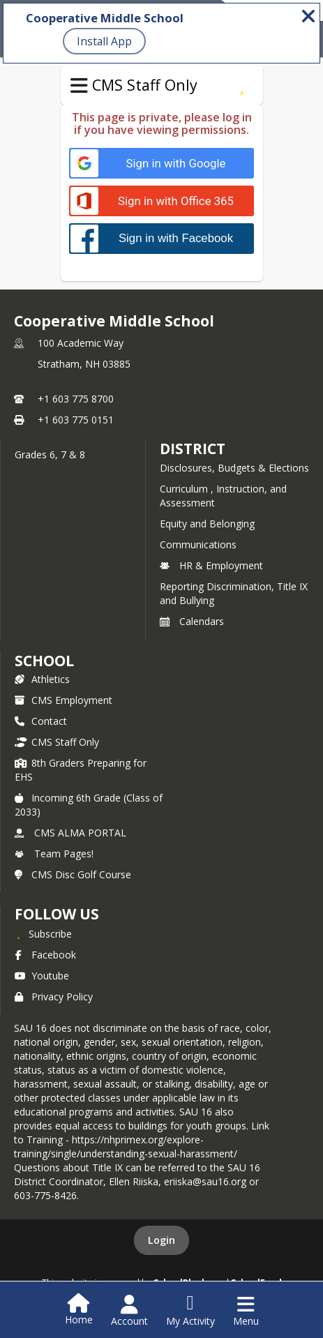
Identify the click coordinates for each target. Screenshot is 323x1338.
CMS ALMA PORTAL (70, 832)
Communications (198, 544)
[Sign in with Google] (161, 163)
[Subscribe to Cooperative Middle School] (43, 933)
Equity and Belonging (207, 523)
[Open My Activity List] (190, 1310)
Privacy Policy (54, 996)
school (44, 660)
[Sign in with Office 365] (161, 201)
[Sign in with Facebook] (161, 238)
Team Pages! (54, 853)
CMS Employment (63, 700)
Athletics (42, 679)
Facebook (45, 954)
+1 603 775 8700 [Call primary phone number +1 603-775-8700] (76, 398)
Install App (104, 41)
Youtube (42, 975)
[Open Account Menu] (129, 1310)
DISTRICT (192, 448)
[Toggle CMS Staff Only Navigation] (79, 86)
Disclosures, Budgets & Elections (234, 467)
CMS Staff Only (57, 742)
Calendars (192, 621)
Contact (41, 721)
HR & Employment (211, 565)
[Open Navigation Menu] (246, 1310)
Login (161, 1240)
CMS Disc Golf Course (73, 874)
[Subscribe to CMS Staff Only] (241, 85)
